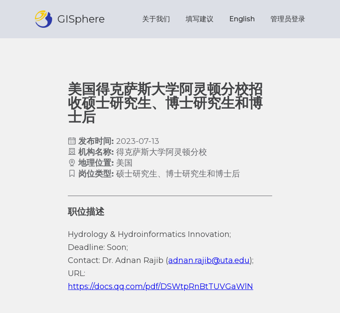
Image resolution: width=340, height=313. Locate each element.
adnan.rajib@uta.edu (209, 260)
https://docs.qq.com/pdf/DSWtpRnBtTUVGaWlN (160, 286)
